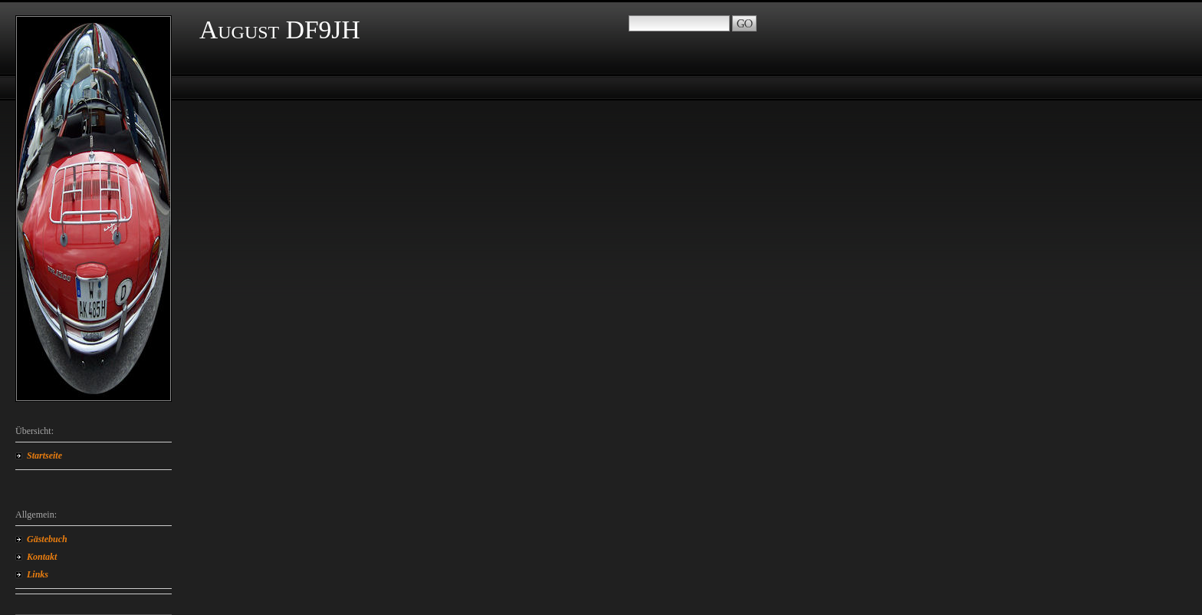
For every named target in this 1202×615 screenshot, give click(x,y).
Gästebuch (47, 539)
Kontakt (42, 556)
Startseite (44, 455)
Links (37, 574)
